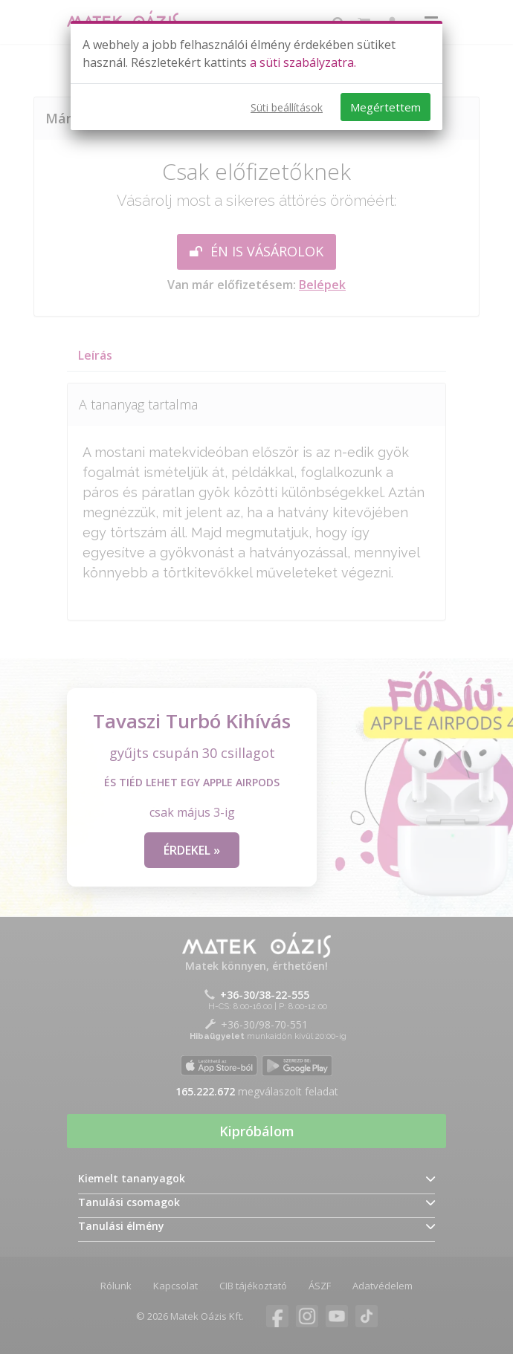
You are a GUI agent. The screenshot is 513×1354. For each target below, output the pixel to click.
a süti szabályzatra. (303, 62)
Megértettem (385, 107)
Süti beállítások (287, 107)
